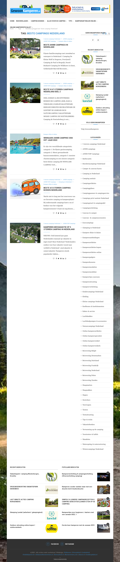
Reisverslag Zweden (90, 380)
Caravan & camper (90, 213)
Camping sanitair (89, 178)
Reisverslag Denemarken (92, 355)
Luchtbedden (87, 316)
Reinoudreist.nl (59, 554)
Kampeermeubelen (90, 267)
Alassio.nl (81, 554)
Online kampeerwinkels (91, 345)
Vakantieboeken (89, 424)
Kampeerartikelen (89, 242)
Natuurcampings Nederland (93, 326)
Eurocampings (88, 222)
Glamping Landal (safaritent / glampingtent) (102, 97)
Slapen (85, 395)
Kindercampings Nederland (93, 291)
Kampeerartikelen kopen (92, 247)
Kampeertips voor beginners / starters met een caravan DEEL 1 (78, 513)
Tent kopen (87, 404)
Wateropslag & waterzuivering (94, 444)
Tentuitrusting (88, 414)
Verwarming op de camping (93, 429)
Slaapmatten (87, 385)
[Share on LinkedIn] (63, 75)
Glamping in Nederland (51, 189)
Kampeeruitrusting (90, 281)
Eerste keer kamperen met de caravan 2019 (77, 525)
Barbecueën (87, 158)
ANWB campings (49, 41)
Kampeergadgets (89, 257)
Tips (70, 21)
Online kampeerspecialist (20, 27)
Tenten (85, 409)
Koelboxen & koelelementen (93, 306)
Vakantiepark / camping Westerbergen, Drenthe (101, 59)
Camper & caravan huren (92, 168)
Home (12, 21)
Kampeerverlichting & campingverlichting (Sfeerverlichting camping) (76, 475)
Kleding (85, 296)
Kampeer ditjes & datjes (51, 44)
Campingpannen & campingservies (96, 193)
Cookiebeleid (86, 552)
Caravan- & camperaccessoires (94, 217)
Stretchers (86, 400)
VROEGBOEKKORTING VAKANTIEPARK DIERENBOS (103, 71)
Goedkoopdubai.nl (91, 554)
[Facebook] (93, 40)
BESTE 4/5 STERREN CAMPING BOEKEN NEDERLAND (57, 193)
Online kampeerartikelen (92, 331)
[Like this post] (53, 75)
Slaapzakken (87, 390)
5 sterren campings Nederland (53, 39)
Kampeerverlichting (90, 286)
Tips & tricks (87, 419)
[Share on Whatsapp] (65, 75)
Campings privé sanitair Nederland (96, 198)
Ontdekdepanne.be (29, 554)
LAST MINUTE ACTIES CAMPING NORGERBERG (102, 84)
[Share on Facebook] (56, 75)
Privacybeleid (76, 552)
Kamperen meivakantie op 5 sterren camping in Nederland (59, 235)
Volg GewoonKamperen (90, 129)
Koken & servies (89, 311)
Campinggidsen (88, 188)
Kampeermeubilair (90, 272)
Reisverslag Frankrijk (90, 365)
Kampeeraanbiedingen (91, 237)
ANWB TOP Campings (63, 41)
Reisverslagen (22, 21)
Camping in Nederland (91, 173)
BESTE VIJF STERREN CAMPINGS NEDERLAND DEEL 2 (58, 95)
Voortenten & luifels (90, 434)
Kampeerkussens (89, 262)
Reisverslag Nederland (91, 370)
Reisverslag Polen (89, 375)
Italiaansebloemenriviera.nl (44, 554)
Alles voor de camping (56, 21)
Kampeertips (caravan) (91, 276)
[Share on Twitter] (58, 75)
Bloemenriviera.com (71, 554)
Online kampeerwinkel (91, 340)
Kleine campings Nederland (93, 301)
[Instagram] (98, 40)
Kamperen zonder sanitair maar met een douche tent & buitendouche (76, 487)
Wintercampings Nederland (93, 449)
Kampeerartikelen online (85, 21)
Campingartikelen (89, 183)
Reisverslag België (89, 350)
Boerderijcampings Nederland (94, 163)
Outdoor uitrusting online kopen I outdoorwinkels (102, 109)
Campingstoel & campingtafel (94, 203)
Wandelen (86, 439)
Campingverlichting (90, 208)
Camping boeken (37, 21)
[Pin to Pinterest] (61, 75)
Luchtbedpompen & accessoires (95, 321)
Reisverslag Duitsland (91, 360)
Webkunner (67, 552)
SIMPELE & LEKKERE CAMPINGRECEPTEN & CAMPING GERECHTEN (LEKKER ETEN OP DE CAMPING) (77, 501)
